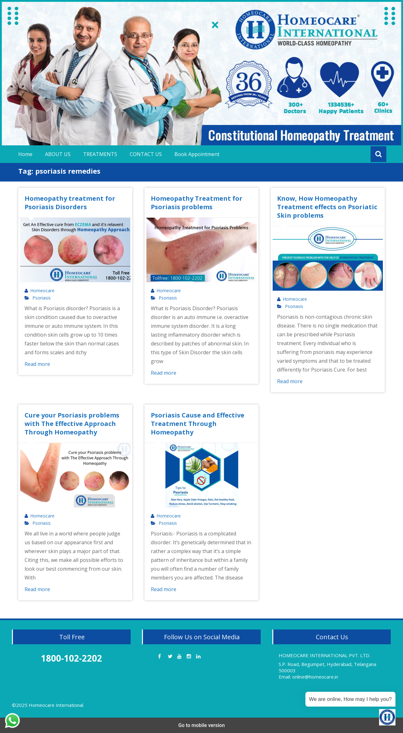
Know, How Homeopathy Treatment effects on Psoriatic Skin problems (327, 207)
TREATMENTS (100, 154)
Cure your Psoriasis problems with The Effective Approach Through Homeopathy (72, 423)
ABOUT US (58, 154)
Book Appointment (196, 154)
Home (25, 154)
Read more (37, 364)
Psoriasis (41, 298)
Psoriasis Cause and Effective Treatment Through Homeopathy (197, 423)
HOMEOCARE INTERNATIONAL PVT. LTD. (324, 655)
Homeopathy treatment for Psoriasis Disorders (70, 202)
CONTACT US (146, 154)
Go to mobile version (201, 725)
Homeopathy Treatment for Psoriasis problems (196, 202)
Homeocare (42, 290)
